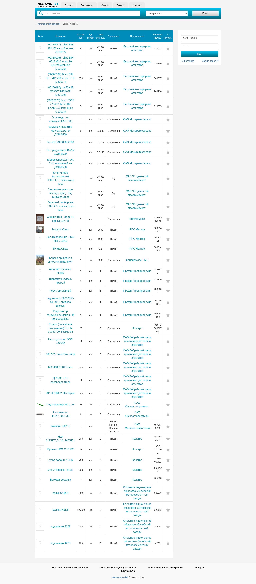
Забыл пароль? (210, 61)
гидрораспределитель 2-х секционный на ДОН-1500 (60, 163)
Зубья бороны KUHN (60, 460)
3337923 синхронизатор (60, 354)
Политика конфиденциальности (118, 567)
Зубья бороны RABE (60, 469)
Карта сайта (128, 571)
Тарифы (120, 5)
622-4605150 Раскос (60, 367)
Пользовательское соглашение (70, 567)
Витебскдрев (137, 218)
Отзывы (104, 5)
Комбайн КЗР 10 (60, 426)
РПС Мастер (137, 229)
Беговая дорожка (60, 479)
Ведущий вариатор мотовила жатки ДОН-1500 (60, 131)
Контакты (137, 5)
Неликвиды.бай (120, 577)
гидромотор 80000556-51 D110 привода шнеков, (60, 302)
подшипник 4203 (61, 543)
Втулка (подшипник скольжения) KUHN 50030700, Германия (60, 328)
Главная (68, 5)
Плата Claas (60, 248)
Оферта (199, 567)
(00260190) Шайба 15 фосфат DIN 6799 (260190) (60, 91)
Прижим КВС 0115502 (60, 449)
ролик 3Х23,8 (61, 509)
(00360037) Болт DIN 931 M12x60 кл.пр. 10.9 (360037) (60, 78)
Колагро (137, 328)
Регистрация (187, 61)
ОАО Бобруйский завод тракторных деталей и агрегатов (137, 341)
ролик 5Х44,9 (61, 493)
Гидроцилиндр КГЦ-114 (60, 404)
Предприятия (87, 5)
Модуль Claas (60, 229)
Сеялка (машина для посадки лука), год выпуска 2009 (60, 193)
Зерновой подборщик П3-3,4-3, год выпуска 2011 (61, 206)
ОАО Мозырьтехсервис (137, 119)
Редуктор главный (61, 290)
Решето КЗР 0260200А (60, 142)
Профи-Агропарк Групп (137, 271)
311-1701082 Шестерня (60, 393)
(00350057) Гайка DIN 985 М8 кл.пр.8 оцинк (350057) (60, 48)
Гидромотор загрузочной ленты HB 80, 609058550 (60, 315)
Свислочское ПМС (137, 260)
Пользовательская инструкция (165, 567)
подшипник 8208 (61, 526)
